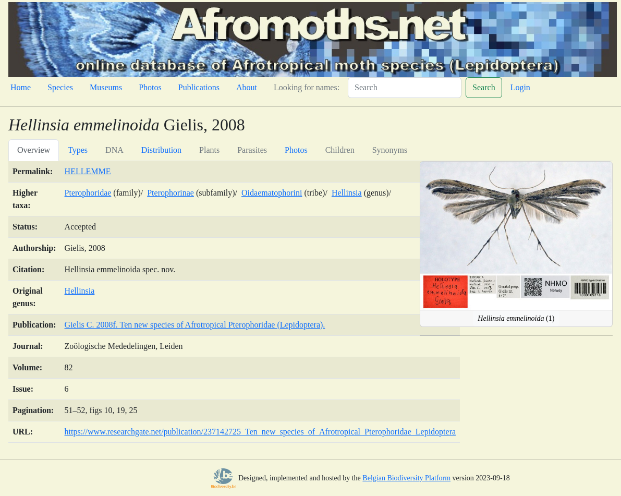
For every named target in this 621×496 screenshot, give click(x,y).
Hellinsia (347, 192)
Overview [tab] (33, 150)
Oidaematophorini (271, 192)
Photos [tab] (296, 150)
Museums (106, 87)
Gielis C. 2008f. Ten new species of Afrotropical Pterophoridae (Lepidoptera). (195, 324)
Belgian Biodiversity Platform (406, 478)
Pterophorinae (170, 192)
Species (60, 87)
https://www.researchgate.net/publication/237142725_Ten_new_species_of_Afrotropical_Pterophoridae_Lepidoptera (260, 431)
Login (520, 87)
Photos (150, 87)
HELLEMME (88, 171)
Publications (199, 87)
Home (20, 87)
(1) (516, 318)
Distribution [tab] (161, 150)
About (246, 87)
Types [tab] (78, 150)
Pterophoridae (88, 192)
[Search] (404, 87)
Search (483, 87)
